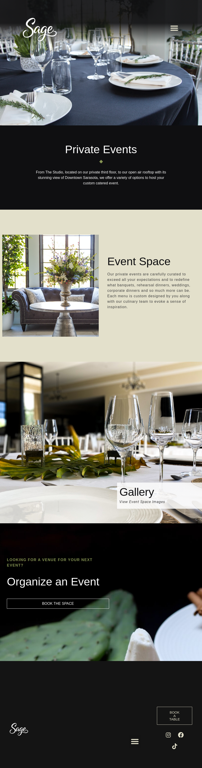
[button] (174, 28)
